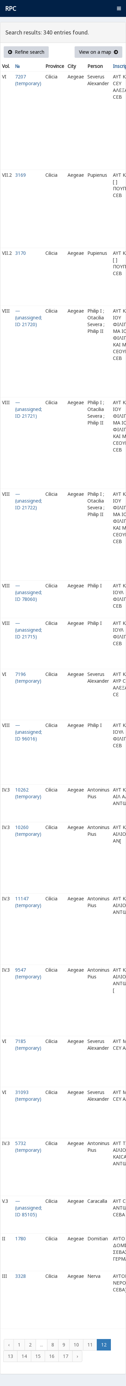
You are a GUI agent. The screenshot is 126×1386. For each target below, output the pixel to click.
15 (38, 1356)
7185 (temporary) (28, 1044)
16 (51, 1356)
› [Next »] (77, 1356)
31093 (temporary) (28, 1095)
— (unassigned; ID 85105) (28, 1208)
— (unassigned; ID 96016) (28, 732)
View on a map (98, 52)
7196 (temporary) (28, 677)
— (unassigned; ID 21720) (28, 317)
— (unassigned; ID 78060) (28, 592)
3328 (20, 1276)
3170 (20, 253)
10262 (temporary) (28, 793)
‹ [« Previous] (8, 1344)
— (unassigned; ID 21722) (28, 501)
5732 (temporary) (28, 1146)
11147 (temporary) (28, 901)
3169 (20, 175)
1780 (20, 1238)
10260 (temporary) (28, 830)
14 (24, 1356)
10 (76, 1344)
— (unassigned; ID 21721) (28, 409)
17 (65, 1356)
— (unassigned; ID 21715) (28, 630)
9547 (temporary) (28, 973)
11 (90, 1344)
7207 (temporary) (28, 80)
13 (10, 1356)
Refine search (26, 52)
